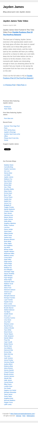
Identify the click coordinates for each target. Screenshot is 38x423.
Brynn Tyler (7, 195)
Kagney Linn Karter (10, 390)
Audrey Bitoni (8, 364)
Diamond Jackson (9, 290)
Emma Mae (7, 352)
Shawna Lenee (8, 324)
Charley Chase (8, 211)
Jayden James (13, 6)
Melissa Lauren (9, 255)
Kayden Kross (8, 302)
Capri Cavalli (8, 342)
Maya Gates (8, 191)
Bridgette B (7, 205)
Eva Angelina (8, 245)
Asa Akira (7, 247)
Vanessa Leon (8, 215)
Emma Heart (8, 193)
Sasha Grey (8, 237)
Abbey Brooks (8, 233)
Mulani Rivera (8, 344)
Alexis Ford (7, 288)
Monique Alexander (10, 392)
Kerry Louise (8, 304)
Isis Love (7, 171)
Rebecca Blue (8, 366)
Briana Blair (7, 185)
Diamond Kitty (8, 350)
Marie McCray (8, 354)
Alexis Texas (8, 235)
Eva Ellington (8, 269)
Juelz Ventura (8, 358)
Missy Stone (8, 265)
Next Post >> (22, 85)
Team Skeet (8, 109)
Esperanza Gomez (10, 306)
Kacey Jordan (8, 229)
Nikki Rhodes (8, 275)
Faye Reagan (8, 277)
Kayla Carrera (8, 219)
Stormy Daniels (9, 370)
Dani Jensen (8, 213)
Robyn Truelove (9, 225)
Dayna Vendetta (9, 273)
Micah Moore (8, 332)
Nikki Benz (7, 285)
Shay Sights (8, 243)
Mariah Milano (8, 338)
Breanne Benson (9, 239)
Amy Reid (7, 322)
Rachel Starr (8, 346)
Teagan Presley (9, 207)
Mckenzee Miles (9, 253)
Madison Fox (8, 179)
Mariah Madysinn (9, 209)
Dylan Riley (7, 259)
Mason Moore (8, 217)
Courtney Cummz (9, 318)
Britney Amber (8, 249)
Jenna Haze (8, 183)
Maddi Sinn (7, 201)
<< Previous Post (9, 85)
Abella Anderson (9, 310)
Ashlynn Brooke (9, 328)
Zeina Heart (7, 231)
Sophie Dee (7, 199)
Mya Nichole (8, 181)
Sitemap (18, 416)
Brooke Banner (8, 308)
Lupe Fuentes (8, 300)
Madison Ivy (8, 267)
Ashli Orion (7, 294)
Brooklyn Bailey (9, 189)
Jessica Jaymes (9, 376)
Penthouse (7, 107)
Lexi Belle (7, 175)
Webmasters (31, 416)
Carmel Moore (8, 382)
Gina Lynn (7, 316)
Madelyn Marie (8, 165)
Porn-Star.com (8, 118)
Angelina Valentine (10, 223)
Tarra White (7, 330)
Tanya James (8, 394)
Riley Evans (8, 384)
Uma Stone (7, 320)
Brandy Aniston (9, 374)
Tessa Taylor (8, 396)
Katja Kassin (8, 261)
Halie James (8, 380)
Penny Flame (8, 197)
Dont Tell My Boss (9, 130)
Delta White (7, 221)
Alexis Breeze (8, 368)
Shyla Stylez (8, 279)
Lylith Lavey (7, 404)
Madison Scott (8, 283)
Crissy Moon (8, 257)
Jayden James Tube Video (15, 21)
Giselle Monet (8, 314)
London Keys (8, 386)
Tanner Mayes (8, 334)
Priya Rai (7, 340)
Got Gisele (7, 388)
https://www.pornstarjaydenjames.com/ (22, 413)
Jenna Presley (8, 360)
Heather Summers (10, 169)
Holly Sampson (9, 336)
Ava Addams (8, 348)
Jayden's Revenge (10, 132)
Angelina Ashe (8, 398)
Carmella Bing (8, 167)
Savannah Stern (9, 281)
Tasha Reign (8, 263)
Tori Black (7, 312)
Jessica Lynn (8, 292)
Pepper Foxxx (8, 402)
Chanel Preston (9, 372)
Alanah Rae (7, 378)
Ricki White (7, 241)
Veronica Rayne (9, 362)
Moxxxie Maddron (9, 400)
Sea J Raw (7, 187)
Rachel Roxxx (8, 326)
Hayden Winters (9, 251)
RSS (23, 416)
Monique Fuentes (9, 298)
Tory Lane (7, 356)
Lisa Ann (7, 227)
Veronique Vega (9, 271)
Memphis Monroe (9, 296)
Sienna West (8, 173)
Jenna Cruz (7, 203)
